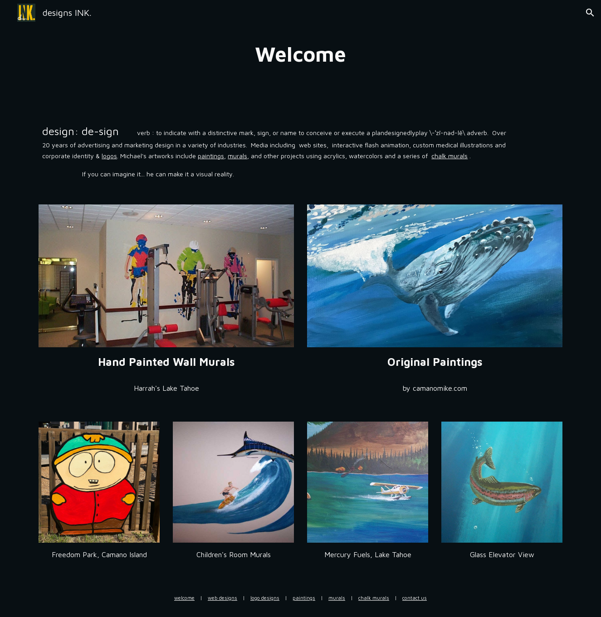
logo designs (264, 598)
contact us (414, 598)
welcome (184, 598)
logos (109, 156)
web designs (222, 598)
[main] (300, 54)
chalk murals (449, 156)
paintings (211, 156)
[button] (590, 13)
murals (237, 156)
